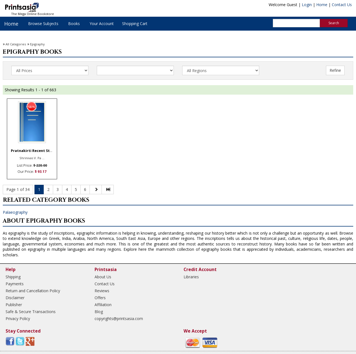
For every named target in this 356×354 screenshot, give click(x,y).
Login (307, 4)
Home (321, 4)
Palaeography (15, 212)
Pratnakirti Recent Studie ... (36, 150)
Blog (99, 311)
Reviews (102, 290)
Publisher (14, 304)
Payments (15, 283)
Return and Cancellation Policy (33, 290)
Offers (100, 297)
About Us (103, 276)
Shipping (13, 276)
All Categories (16, 44)
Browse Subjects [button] (43, 23)
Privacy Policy (18, 318)
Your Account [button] (102, 23)
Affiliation (103, 304)
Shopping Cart (134, 23)
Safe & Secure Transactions (31, 311)
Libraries (191, 276)
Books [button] (74, 23)
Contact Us (342, 4)
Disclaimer (15, 297)
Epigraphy (37, 44)
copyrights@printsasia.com (119, 318)
